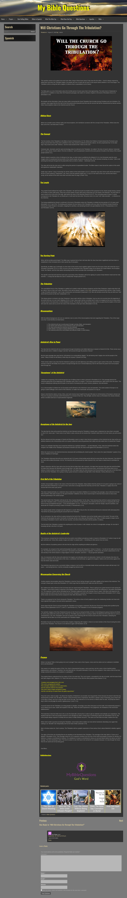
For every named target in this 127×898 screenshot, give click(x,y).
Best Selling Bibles (23, 19)
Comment (44, 854)
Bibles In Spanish (37, 19)
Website (43, 884)
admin (61, 32)
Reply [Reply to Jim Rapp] (49, 840)
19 (89, 290)
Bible (100, 19)
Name (43, 873)
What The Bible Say (50, 19)
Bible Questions (80, 19)
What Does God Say (66, 19)
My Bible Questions (63, 7)
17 (88, 290)
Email (43, 879)
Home (3, 19)
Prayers (11, 19)
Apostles (91, 19)
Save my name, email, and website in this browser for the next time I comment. (64, 890)
